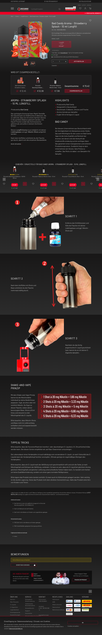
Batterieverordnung (58, 610)
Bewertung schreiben (26, 565)
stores (79, 5)
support (84, 5)
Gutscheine (28, 613)
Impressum (55, 599)
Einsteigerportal (15, 612)
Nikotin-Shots (33, 132)
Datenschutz (56, 607)
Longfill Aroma (21, 130)
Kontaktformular (44, 615)
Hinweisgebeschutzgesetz (33, 616)
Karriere (89, 5)
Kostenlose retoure (85, 1)
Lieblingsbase (16, 132)
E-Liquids (13, 604)
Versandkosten (64, 52)
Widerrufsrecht (57, 604)
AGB (53, 602)
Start (12, 16)
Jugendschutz (14, 610)
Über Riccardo (14, 602)
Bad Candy (24, 109)
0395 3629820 (43, 601)
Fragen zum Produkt (80, 580)
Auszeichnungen (15, 615)
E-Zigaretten (14, 607)
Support (27, 611)
